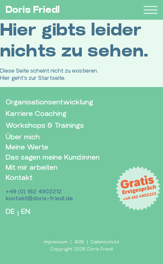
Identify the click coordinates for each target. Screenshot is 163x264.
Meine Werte (27, 147)
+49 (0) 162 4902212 (34, 191)
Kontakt (19, 177)
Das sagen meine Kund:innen (53, 157)
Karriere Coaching (36, 113)
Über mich (23, 137)
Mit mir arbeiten (32, 167)
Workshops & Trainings (45, 125)
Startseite (51, 78)
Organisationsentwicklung (49, 102)
